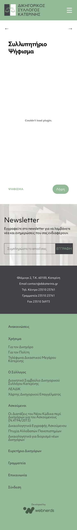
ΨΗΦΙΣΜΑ (15, 189)
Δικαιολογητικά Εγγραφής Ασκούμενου (37, 425)
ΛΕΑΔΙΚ (14, 389)
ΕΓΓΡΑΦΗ (64, 248)
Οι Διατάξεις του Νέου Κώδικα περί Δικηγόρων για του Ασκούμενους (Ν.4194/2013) (34, 417)
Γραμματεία (17, 463)
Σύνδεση (14, 487)
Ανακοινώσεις (18, 326)
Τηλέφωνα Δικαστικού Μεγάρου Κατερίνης (32, 359)
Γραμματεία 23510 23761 (38, 295)
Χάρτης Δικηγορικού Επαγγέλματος (34, 394)
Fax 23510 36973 (38, 301)
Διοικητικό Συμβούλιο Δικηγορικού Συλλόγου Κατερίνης (34, 382)
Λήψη (60, 189)
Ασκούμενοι (17, 405)
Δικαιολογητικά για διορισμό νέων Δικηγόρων (33, 438)
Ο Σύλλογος (17, 372)
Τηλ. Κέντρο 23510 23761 (38, 289)
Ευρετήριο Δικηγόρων (24, 451)
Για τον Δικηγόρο (20, 347)
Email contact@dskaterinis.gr (38, 284)
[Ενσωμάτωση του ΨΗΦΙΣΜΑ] (38, 120)
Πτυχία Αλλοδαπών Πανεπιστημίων (34, 431)
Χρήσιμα (14, 339)
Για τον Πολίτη (19, 352)
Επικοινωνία (17, 475)
